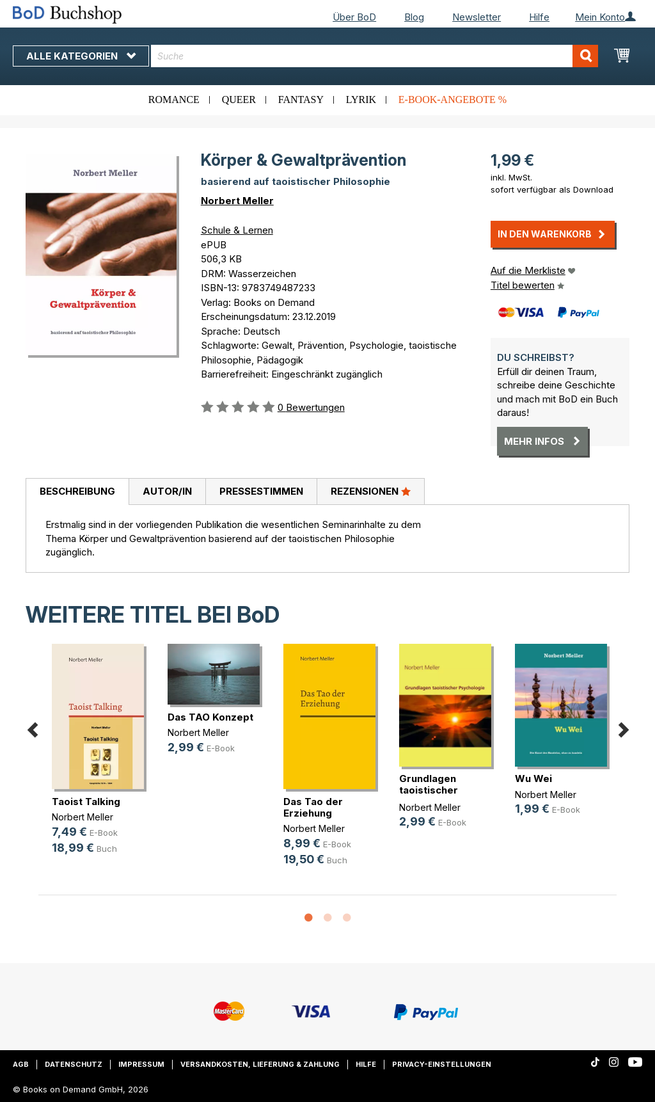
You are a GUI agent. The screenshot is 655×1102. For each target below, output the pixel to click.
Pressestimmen (261, 491)
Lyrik (361, 99)
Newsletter (476, 17)
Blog (414, 17)
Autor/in (167, 491)
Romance (174, 99)
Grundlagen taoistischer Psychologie (429, 790)
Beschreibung (77, 491)
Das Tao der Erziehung (313, 807)
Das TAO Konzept (210, 717)
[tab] (77, 492)
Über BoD (354, 17)
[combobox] (374, 56)
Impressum (141, 1064)
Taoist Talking (86, 801)
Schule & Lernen (237, 230)
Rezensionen (371, 491)
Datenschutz (73, 1064)
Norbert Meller (237, 201)
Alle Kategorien (81, 56)
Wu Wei (533, 778)
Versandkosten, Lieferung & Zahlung (260, 1064)
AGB (21, 1064)
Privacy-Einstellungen (441, 1064)
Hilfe (539, 17)
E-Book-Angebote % (453, 99)
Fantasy (301, 99)
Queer (239, 99)
